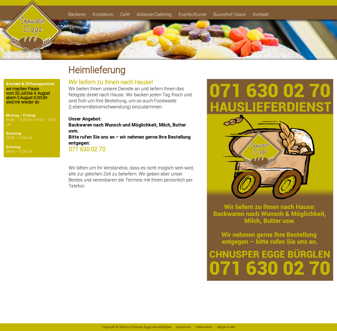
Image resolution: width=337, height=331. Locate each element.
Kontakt (261, 14)
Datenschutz (204, 327)
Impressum (183, 327)
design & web (226, 327)
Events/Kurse (192, 14)
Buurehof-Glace (229, 14)
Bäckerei (77, 14)
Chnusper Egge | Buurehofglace (150, 327)
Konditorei (103, 14)
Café (125, 14)
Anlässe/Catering (154, 14)
